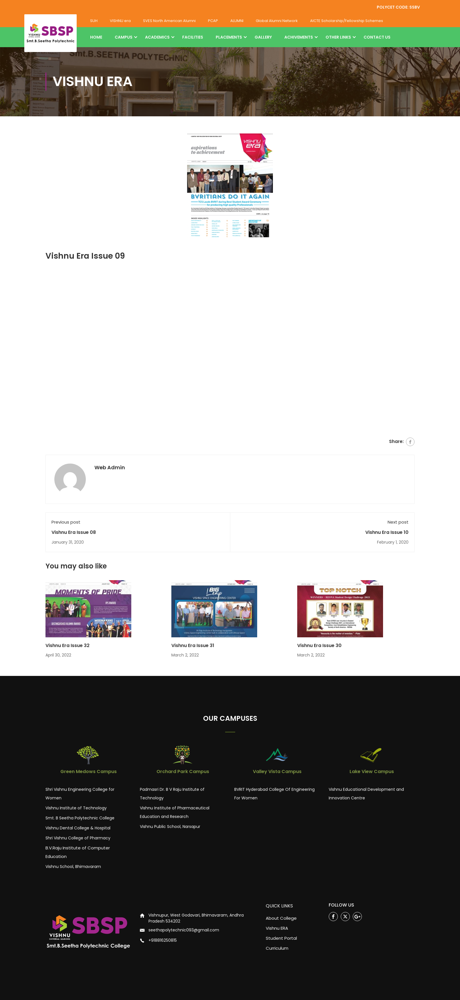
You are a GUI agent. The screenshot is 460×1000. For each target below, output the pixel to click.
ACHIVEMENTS (298, 37)
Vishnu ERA (277, 928)
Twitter (345, 917)
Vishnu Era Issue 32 (67, 645)
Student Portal (281, 938)
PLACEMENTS (229, 37)
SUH (94, 20)
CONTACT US (377, 37)
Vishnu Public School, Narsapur (170, 827)
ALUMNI (236, 20)
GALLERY (263, 37)
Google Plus (357, 917)
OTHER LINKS (338, 37)
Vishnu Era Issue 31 (192, 645)
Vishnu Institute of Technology (76, 808)
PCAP (213, 20)
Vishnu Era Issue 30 (319, 645)
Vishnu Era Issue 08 (73, 532)
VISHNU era (120, 20)
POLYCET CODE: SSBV (398, 7)
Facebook (333, 917)
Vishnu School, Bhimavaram (73, 867)
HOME (96, 37)
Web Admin (109, 467)
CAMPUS (123, 37)
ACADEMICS (157, 37)
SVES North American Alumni (169, 20)
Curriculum (277, 948)
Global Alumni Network (277, 20)
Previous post (65, 522)
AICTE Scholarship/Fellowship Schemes (346, 20)
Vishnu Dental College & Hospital (77, 828)
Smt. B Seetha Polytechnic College (79, 818)
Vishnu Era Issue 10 (387, 532)
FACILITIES (192, 37)
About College (281, 918)
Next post (398, 522)
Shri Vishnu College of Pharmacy (77, 838)
